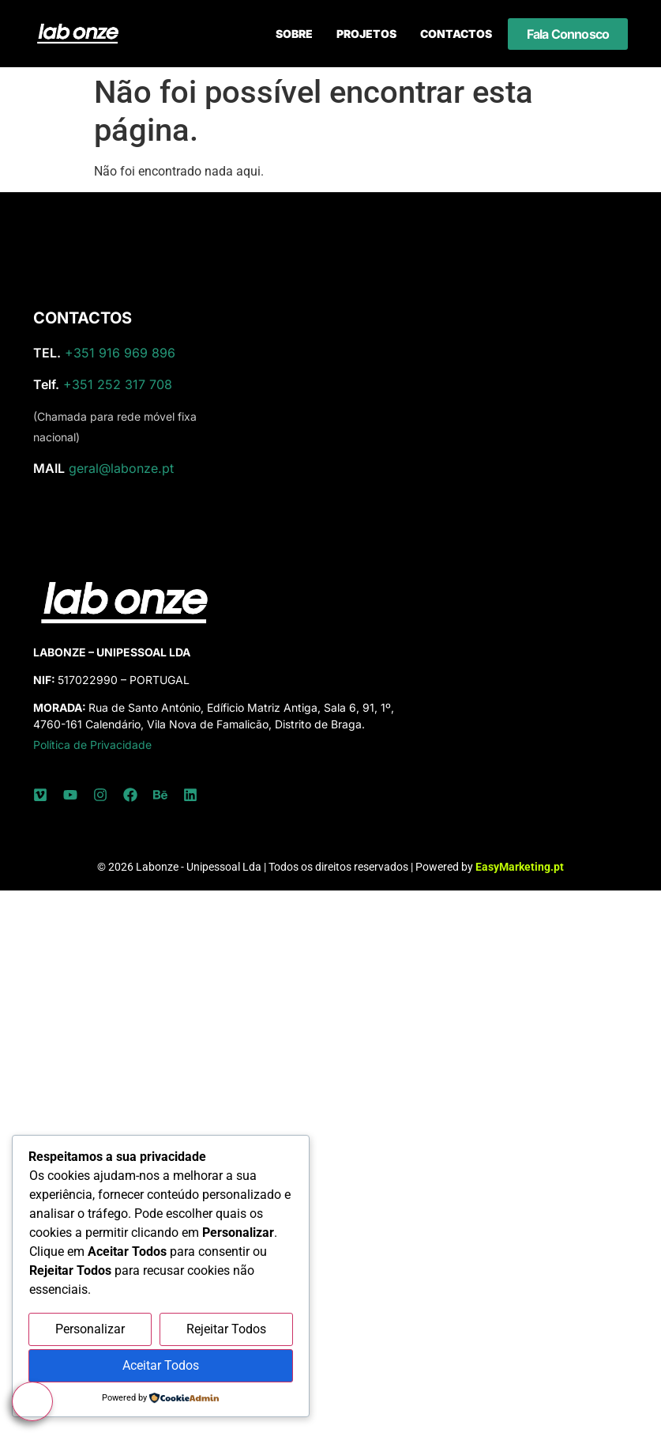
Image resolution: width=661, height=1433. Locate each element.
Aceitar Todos (160, 1365)
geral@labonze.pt (121, 468)
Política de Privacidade (92, 744)
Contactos (456, 33)
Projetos (366, 33)
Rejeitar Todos (226, 1329)
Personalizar (90, 1329)
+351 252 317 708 (117, 384)
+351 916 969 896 (120, 353)
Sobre (294, 33)
